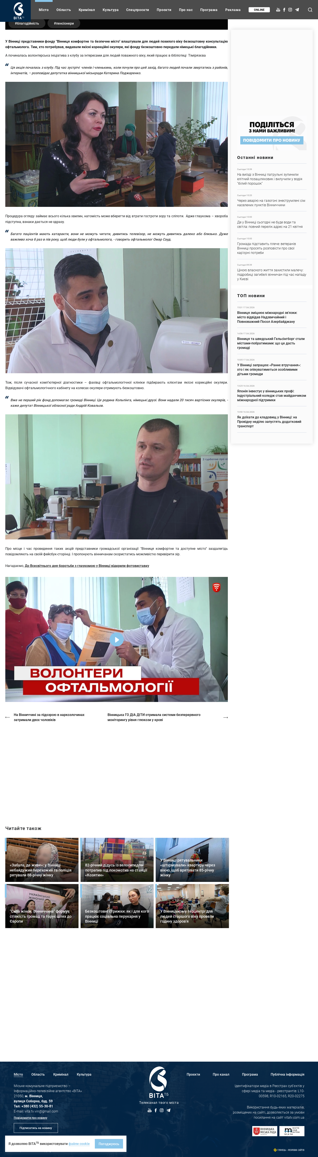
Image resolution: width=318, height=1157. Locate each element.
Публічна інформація (287, 1074)
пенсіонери (65, 134)
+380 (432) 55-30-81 (37, 1106)
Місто (44, 9)
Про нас (186, 9)
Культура (111, 9)
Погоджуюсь (109, 1144)
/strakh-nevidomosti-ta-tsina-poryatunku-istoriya (116, 881)
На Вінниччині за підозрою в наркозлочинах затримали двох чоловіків (49, 828)
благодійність (28, 134)
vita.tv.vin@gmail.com (41, 1111)
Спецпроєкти (137, 9)
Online (259, 10)
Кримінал (87, 9)
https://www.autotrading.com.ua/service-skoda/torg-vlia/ (272, 70)
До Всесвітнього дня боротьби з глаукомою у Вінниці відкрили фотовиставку (87, 677)
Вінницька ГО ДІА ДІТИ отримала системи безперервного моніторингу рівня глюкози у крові (154, 828)
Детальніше (272, 176)
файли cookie (79, 1143)
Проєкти (164, 9)
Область (63, 9)
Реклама (233, 9)
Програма (208, 9)
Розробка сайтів (296, 1150)
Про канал (221, 1074)
